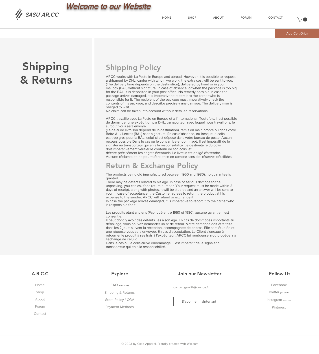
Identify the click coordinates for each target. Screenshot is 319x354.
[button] (302, 19)
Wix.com (192, 343)
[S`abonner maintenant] (198, 301)
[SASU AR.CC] (41, 15)
